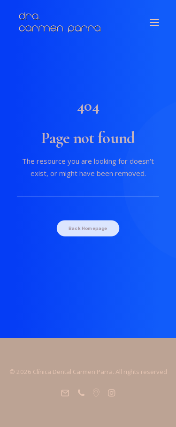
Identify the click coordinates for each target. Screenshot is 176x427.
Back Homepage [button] (88, 228)
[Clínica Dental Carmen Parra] (60, 22)
